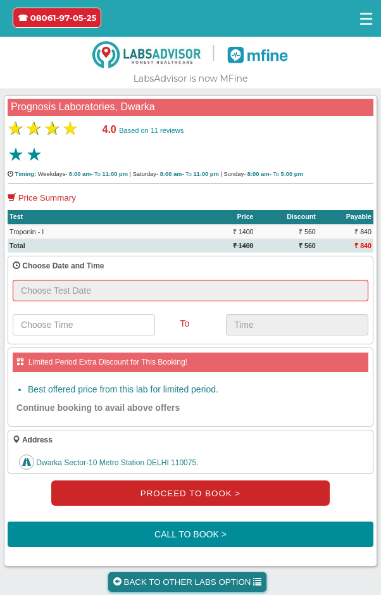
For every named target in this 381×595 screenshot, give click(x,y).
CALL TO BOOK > (190, 534)
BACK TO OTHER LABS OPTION (187, 582)
